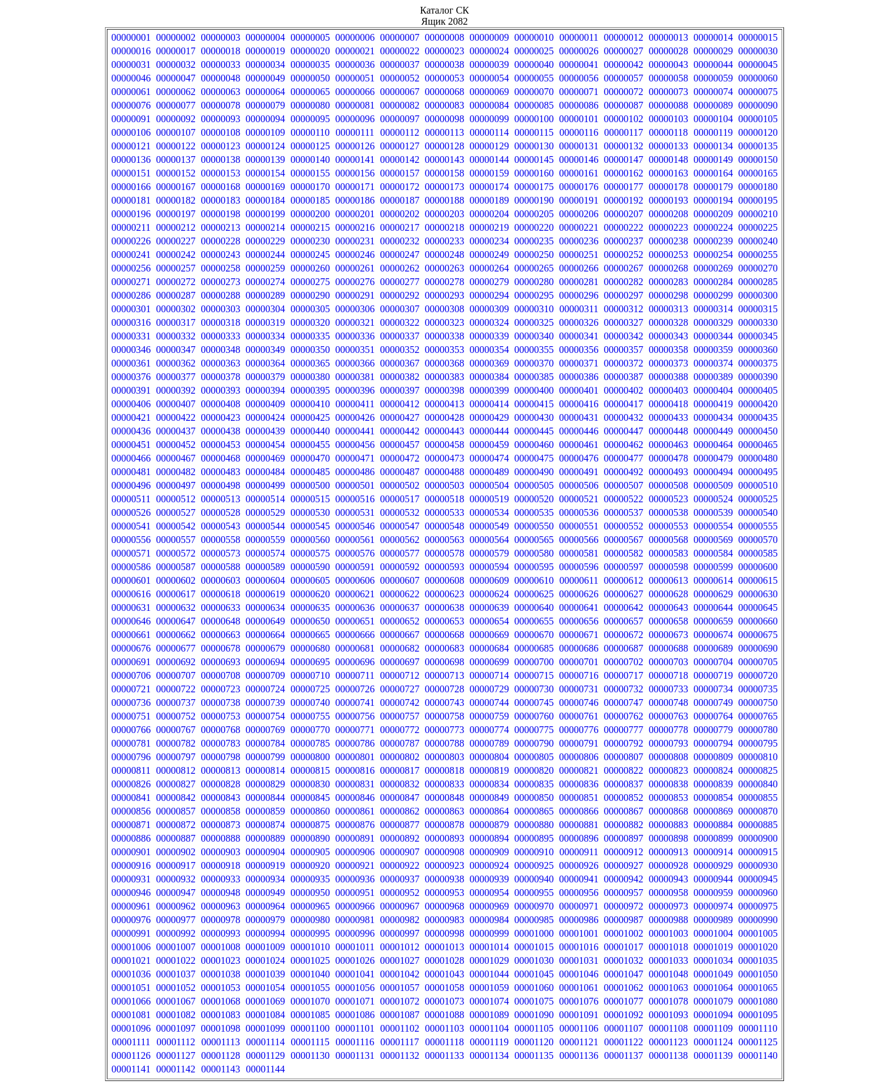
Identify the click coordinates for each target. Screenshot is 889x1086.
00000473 (444, 458)
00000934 (265, 879)
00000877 (399, 824)
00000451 (131, 444)
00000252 (623, 254)
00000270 (758, 268)
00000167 (176, 186)
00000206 (579, 214)
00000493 (668, 471)
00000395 (310, 390)
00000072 (623, 91)
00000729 (489, 689)
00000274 (265, 281)
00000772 (399, 729)
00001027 (399, 960)
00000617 (176, 594)
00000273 (220, 281)
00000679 (265, 648)
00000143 (444, 159)
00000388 (668, 376)
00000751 (131, 716)
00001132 (399, 1055)
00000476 (579, 458)
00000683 (444, 648)
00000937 (399, 879)
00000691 (131, 662)
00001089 (489, 1014)
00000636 (355, 607)
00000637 (399, 607)
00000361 (131, 363)
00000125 (310, 146)
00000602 (176, 580)
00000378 (220, 376)
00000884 (713, 824)
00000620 (310, 594)
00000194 (713, 200)
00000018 (220, 51)
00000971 (579, 906)
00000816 (355, 770)
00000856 (131, 811)
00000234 (489, 241)
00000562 (399, 539)
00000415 (534, 404)
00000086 (579, 105)
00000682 (399, 648)
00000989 (713, 919)
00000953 (444, 892)
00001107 (623, 1028)
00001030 (534, 960)
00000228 (220, 241)
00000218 (444, 227)
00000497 (176, 485)
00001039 (265, 974)
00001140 (757, 1055)
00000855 (758, 797)
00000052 (399, 78)
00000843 (220, 797)
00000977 (176, 919)
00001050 (758, 974)
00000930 (758, 865)
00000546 (355, 526)
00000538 (668, 512)
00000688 (668, 648)
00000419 (713, 404)
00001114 (265, 1042)
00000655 (534, 621)
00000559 (265, 539)
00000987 (623, 919)
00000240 (758, 241)
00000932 (176, 879)
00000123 (220, 146)
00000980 (310, 919)
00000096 (355, 119)
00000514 (265, 499)
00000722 (176, 689)
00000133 (668, 146)
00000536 (579, 512)
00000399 (489, 390)
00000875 (310, 824)
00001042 (399, 974)
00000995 (310, 933)
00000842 (176, 797)
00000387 (623, 376)
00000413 (444, 404)
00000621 (355, 594)
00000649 (265, 621)
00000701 (579, 662)
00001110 (757, 1028)
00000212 (176, 227)
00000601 (131, 580)
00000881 (579, 824)
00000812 (176, 770)
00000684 (489, 648)
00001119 (489, 1042)
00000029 (713, 51)
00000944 (713, 879)
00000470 (310, 458)
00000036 (355, 64)
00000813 (220, 770)
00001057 (399, 987)
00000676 (131, 648)
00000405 (758, 390)
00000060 (758, 78)
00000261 (355, 268)
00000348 (220, 349)
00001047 (623, 974)
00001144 (265, 1069)
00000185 (310, 200)
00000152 (176, 173)
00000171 (355, 186)
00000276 (355, 281)
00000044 (713, 64)
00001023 (220, 960)
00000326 (579, 322)
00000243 (220, 254)
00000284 (713, 281)
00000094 (265, 119)
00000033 (220, 64)
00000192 (623, 200)
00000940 (534, 879)
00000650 (310, 621)
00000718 (668, 675)
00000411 (354, 404)
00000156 (355, 173)
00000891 (355, 838)
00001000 (534, 933)
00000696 (355, 662)
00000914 (713, 852)
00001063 (668, 987)
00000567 (623, 539)
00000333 (220, 336)
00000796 (131, 757)
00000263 (444, 268)
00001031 (579, 960)
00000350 (310, 349)
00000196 (131, 214)
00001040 (310, 974)
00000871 (131, 824)
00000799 (265, 757)
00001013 (444, 947)
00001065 (758, 987)
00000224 (713, 227)
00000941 (579, 879)
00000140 (310, 159)
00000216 (355, 227)
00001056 (355, 987)
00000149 (713, 159)
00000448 (668, 431)
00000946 (131, 892)
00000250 (534, 254)
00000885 (758, 824)
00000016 (131, 51)
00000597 (623, 567)
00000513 (220, 499)
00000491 (579, 471)
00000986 (579, 919)
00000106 (131, 132)
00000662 (176, 634)
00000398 (444, 390)
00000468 (220, 458)
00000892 (399, 838)
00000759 (489, 716)
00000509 (713, 485)
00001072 (399, 1001)
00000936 (355, 879)
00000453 (220, 444)
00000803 (444, 757)
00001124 (712, 1042)
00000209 (713, 214)
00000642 (623, 607)
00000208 (668, 214)
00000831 (355, 784)
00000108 (220, 132)
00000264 (489, 268)
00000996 (355, 933)
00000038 (444, 64)
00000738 (220, 702)
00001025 (310, 960)
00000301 (131, 309)
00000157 (399, 173)
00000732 (623, 689)
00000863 (444, 811)
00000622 (399, 594)
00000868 (668, 811)
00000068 (444, 91)
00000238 (668, 241)
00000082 (399, 105)
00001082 (176, 1014)
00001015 (534, 947)
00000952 (399, 892)
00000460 (534, 444)
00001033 (668, 960)
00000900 (758, 838)
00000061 (131, 91)
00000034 (265, 64)
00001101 (354, 1028)
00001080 (758, 1001)
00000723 (220, 689)
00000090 (758, 105)
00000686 (579, 648)
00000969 (489, 906)
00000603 (220, 580)
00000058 (668, 78)
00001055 (310, 987)
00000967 (399, 906)
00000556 (131, 539)
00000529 (265, 512)
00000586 (131, 567)
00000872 (176, 824)
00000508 (668, 485)
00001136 (578, 1055)
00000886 (131, 838)
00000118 (668, 132)
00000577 (399, 553)
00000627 (623, 594)
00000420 (758, 404)
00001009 (265, 947)
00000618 (220, 594)
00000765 (758, 716)
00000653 (444, 621)
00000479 (713, 458)
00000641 (579, 607)
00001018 (668, 947)
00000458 (444, 444)
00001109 (712, 1028)
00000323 (444, 322)
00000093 (220, 119)
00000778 (668, 729)
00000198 (220, 214)
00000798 (220, 757)
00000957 (623, 892)
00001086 (355, 1014)
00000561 (355, 539)
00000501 (355, 485)
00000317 (176, 322)
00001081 (131, 1014)
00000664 (265, 634)
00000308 (444, 309)
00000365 (310, 363)
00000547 (399, 526)
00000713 (444, 675)
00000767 (176, 729)
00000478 (668, 458)
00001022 (176, 960)
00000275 (310, 281)
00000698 (444, 662)
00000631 (131, 607)
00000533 (444, 512)
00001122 (623, 1042)
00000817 (399, 770)
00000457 (399, 444)
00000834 (489, 784)
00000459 (489, 444)
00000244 (265, 254)
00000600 (758, 567)
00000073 (668, 91)
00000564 (489, 539)
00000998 (444, 933)
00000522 (623, 499)
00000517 (399, 499)
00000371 (579, 363)
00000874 (265, 824)
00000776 (579, 729)
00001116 (355, 1042)
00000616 (131, 594)
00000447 (623, 431)
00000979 (265, 919)
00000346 (131, 349)
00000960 (758, 892)
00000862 (399, 811)
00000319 (265, 322)
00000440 (310, 431)
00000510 (758, 485)
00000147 (623, 159)
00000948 (220, 892)
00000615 (758, 580)
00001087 (399, 1014)
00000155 (310, 173)
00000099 (489, 119)
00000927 (623, 865)
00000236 (579, 241)
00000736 (131, 702)
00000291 (355, 295)
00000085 (534, 105)
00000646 (131, 621)
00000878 (444, 824)
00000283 (668, 281)
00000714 (489, 675)
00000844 (265, 797)
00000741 (355, 702)
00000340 (534, 336)
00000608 (444, 580)
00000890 (310, 838)
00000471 (355, 458)
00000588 (220, 567)
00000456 (355, 444)
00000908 (444, 852)
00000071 (579, 91)
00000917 (176, 865)
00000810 (758, 757)
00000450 (758, 431)
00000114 (489, 132)
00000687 (623, 648)
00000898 (668, 838)
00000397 (399, 390)
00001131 (354, 1055)
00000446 (579, 431)
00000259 (265, 268)
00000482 (176, 471)
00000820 (534, 770)
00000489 (489, 471)
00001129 (265, 1055)
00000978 (220, 919)
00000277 (399, 281)
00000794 (713, 743)
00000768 (220, 729)
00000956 (579, 892)
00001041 (355, 974)
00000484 (265, 471)
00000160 (534, 173)
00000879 (489, 824)
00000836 (579, 784)
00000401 (579, 390)
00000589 (265, 567)
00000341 (579, 336)
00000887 (176, 838)
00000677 (176, 648)
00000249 (489, 254)
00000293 (444, 295)
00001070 (310, 1001)
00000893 (444, 838)
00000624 (489, 594)
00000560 (310, 539)
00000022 (399, 51)
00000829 (265, 784)
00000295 (534, 295)
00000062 (176, 91)
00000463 (668, 444)
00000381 (355, 376)
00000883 (668, 824)
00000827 (176, 784)
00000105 (758, 119)
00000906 (355, 852)
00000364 (265, 363)
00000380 (310, 376)
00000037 (399, 64)
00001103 (444, 1028)
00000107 (176, 132)
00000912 (623, 852)
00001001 (579, 933)
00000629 (713, 594)
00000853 (668, 797)
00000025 (534, 51)
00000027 (623, 51)
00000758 (444, 716)
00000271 (131, 281)
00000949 (265, 892)
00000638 (444, 607)
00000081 (355, 105)
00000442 (399, 431)
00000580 (534, 553)
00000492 (623, 471)
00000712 (399, 675)
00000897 (623, 838)
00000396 (355, 390)
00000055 (534, 78)
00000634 (265, 607)
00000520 (534, 499)
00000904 (265, 852)
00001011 (354, 947)
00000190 (534, 200)
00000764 (713, 716)
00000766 (131, 729)
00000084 (489, 105)
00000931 (131, 879)
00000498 (220, 485)
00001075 (534, 1001)
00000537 (623, 512)
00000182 (176, 200)
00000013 (668, 37)
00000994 (265, 933)
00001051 (131, 987)
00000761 (579, 716)
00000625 (534, 594)
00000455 (310, 444)
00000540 (758, 512)
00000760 (534, 716)
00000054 (489, 78)
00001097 (176, 1028)
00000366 (355, 363)
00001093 (668, 1014)
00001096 (131, 1028)
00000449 (713, 431)
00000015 (758, 37)
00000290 (310, 295)
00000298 (668, 295)
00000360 (758, 349)
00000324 (489, 322)
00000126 (355, 146)
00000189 (489, 200)
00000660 (758, 621)
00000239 (713, 241)
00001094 (713, 1014)
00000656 (579, 621)
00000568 (668, 539)
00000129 (489, 146)
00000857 (176, 811)
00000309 (489, 309)
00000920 (310, 865)
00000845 (310, 797)
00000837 (623, 784)
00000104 (713, 119)
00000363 (220, 363)
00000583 (668, 553)
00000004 (265, 37)
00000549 (489, 526)
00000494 (713, 471)
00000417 (623, 404)
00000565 (534, 539)
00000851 (579, 797)
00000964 (265, 906)
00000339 (489, 336)
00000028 (668, 51)
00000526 (131, 512)
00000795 (758, 743)
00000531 (355, 512)
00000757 (399, 716)
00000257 (176, 268)
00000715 (534, 675)
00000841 (131, 797)
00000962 (176, 906)
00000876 (355, 824)
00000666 (355, 634)
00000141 (355, 159)
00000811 (131, 770)
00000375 (758, 363)
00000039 (489, 64)
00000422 (176, 417)
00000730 (534, 689)
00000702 (623, 662)
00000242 (176, 254)
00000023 (444, 51)
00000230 (310, 241)
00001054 (265, 987)
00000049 (265, 78)
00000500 (310, 485)
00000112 (399, 132)
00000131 (579, 146)
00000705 (758, 662)
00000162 (623, 173)
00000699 (489, 662)
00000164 (713, 173)
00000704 (713, 662)
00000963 (220, 906)
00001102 (399, 1028)
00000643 (668, 607)
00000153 (220, 173)
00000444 (489, 431)
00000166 (131, 186)
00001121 (578, 1042)
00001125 (757, 1042)
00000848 (444, 797)
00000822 (623, 770)
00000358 (668, 349)
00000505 (534, 485)
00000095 (310, 119)
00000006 (355, 37)
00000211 (131, 227)
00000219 (489, 227)
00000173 (444, 186)
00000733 (668, 689)
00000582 (623, 553)
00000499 (265, 485)
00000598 (668, 567)
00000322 (399, 322)
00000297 (623, 295)
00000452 (176, 444)
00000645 (758, 607)
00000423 (220, 417)
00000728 (444, 689)
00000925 (534, 865)
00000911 (578, 852)
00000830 (310, 784)
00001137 (623, 1055)
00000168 (220, 186)
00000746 (579, 702)
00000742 (399, 702)
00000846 (355, 797)
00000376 (131, 376)
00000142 (399, 159)
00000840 (758, 784)
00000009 (489, 37)
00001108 (668, 1028)
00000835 (534, 784)
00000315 (758, 309)
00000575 (310, 553)
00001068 (220, 1001)
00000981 (355, 919)
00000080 (310, 105)
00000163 (668, 173)
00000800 (310, 757)
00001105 (533, 1028)
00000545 (310, 526)
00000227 (176, 241)
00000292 (399, 295)
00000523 (668, 499)
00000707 (176, 675)
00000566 (579, 539)
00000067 (399, 91)
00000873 (220, 824)
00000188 (444, 200)
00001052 (176, 987)
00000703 (668, 662)
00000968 (444, 906)
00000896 (579, 838)
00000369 (489, 363)
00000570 (758, 539)
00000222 (623, 227)
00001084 (265, 1014)
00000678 (220, 648)
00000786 (355, 743)
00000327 (623, 322)
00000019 (265, 51)
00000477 (623, 458)
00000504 (489, 485)
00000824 (713, 770)
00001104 (489, 1028)
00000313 (668, 309)
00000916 (131, 865)
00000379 (265, 376)
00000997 (399, 933)
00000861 (355, 811)
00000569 (713, 539)
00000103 (668, 119)
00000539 (713, 512)
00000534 (489, 512)
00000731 (579, 689)
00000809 (713, 757)
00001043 (444, 974)
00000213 (220, 227)
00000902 (176, 852)
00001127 (175, 1055)
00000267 (623, 268)
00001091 (579, 1014)
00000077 (176, 105)
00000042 (623, 64)
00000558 (220, 539)
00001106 (578, 1028)
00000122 (176, 146)
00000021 (355, 51)
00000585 (758, 553)
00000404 (713, 390)
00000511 (131, 499)
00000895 (534, 838)
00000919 (265, 865)
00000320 (310, 322)
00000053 (444, 78)
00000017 (176, 51)
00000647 (176, 621)
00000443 (444, 431)
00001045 (534, 974)
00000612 (623, 580)
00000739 (265, 702)
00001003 (668, 933)
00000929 (713, 865)
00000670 (534, 634)
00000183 (220, 200)
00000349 (265, 349)
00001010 (310, 947)
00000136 (131, 159)
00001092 (623, 1014)
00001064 (713, 987)
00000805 (534, 757)
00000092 (176, 119)
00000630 (758, 594)
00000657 (623, 621)
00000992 (176, 933)
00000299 (713, 295)
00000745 (534, 702)
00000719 (713, 675)
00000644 (713, 607)
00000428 (444, 417)
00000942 (623, 879)
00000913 (668, 852)
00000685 (534, 648)
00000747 (623, 702)
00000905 (310, 852)
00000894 (489, 838)
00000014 (713, 37)
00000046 (131, 78)
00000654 (489, 621)
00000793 (668, 743)
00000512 (176, 499)
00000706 (131, 675)
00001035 (758, 960)
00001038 (220, 974)
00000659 (713, 621)
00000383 (444, 376)
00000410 (310, 404)
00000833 (444, 784)
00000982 (399, 919)
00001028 (444, 960)
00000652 (399, 621)
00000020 (310, 51)
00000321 (355, 322)
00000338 (444, 336)
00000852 (623, 797)
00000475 (534, 458)
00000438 (220, 431)
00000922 (399, 865)
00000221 (579, 227)
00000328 (668, 322)
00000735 (758, 689)
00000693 (220, 662)
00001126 (131, 1055)
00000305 (310, 309)
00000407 (176, 404)
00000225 (758, 227)
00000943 (668, 879)
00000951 (355, 892)
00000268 (668, 268)
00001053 (220, 987)
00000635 (310, 607)
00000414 (489, 404)
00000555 (758, 526)
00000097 (399, 119)
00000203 (444, 214)
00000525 (758, 499)
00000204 (489, 214)
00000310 (534, 309)
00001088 (444, 1014)
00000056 (579, 78)
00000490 (534, 471)
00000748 (668, 702)
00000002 (176, 37)
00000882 (623, 824)
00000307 (399, 309)
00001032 (623, 960)
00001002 (623, 933)
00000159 (489, 173)
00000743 (444, 702)
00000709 (265, 675)
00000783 (220, 743)
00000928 (668, 865)
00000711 (354, 675)
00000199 (265, 214)
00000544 (265, 526)
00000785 (310, 743)
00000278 (444, 281)
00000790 (534, 743)
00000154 (265, 173)
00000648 (220, 621)
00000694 (265, 662)
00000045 (758, 64)
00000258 (220, 268)
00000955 (534, 892)
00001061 (579, 987)
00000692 (176, 662)
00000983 (444, 919)
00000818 (444, 770)
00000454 (265, 444)
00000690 (758, 648)
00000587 (176, 567)
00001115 (310, 1042)
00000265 (534, 268)
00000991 (131, 933)
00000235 (534, 241)
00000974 (713, 906)
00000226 (131, 241)
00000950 (310, 892)
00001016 (579, 947)
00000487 (399, 471)
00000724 (265, 689)
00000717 (623, 675)
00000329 (713, 322)
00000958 (668, 892)
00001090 (534, 1014)
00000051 (355, 78)
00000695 (310, 662)
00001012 (399, 947)
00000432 (623, 417)
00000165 (758, 173)
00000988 (668, 919)
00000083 (444, 105)
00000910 (534, 852)
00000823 (668, 770)
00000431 (579, 417)
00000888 (220, 838)
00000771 (355, 729)
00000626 (579, 594)
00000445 (534, 431)
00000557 (176, 539)
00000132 (623, 146)
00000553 (668, 526)
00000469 (265, 458)
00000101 (579, 119)
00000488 (444, 471)
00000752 (176, 716)
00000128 (444, 146)
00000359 (713, 349)
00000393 (220, 390)
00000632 (176, 607)
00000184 (265, 200)
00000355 (534, 349)
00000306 (355, 309)
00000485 (310, 471)
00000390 (758, 376)
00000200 (310, 214)
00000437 (176, 431)
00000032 (176, 64)
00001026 (355, 960)
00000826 (131, 784)
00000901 (131, 852)
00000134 (713, 146)
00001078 (668, 1001)
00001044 (489, 974)
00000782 (176, 743)
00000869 (713, 811)
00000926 (579, 865)
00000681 (355, 648)
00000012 (623, 37)
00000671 (579, 634)
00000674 (713, 634)
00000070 (534, 91)
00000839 (713, 784)
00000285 (758, 281)
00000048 (220, 78)
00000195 (758, 200)
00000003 (220, 37)
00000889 (265, 838)
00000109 (265, 132)
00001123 (668, 1042)
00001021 (131, 960)
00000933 (220, 879)
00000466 (131, 458)
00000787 (399, 743)
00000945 (758, 879)
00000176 (579, 186)
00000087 (623, 105)
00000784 (265, 743)
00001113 (220, 1042)
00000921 (355, 865)
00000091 (131, 119)
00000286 (131, 295)
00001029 (489, 960)
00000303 (220, 309)
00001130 (310, 1055)
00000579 (489, 553)
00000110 (310, 132)
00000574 (265, 553)
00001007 (176, 947)
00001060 (534, 987)
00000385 (534, 376)
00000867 (623, 811)
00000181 (131, 200)
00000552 (623, 526)
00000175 (534, 186)
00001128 (220, 1055)
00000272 (176, 281)
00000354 (489, 349)
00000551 (579, 526)
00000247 (399, 254)
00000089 (713, 105)
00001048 (668, 974)
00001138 (668, 1055)
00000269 (713, 268)
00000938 (444, 879)
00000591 (355, 567)
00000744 (489, 702)
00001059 (489, 987)
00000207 (623, 214)
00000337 (399, 336)
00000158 (444, 173)
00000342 (623, 336)
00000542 (176, 526)
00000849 (489, 797)
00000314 (713, 309)
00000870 (758, 811)
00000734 (713, 689)
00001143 (220, 1069)
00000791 (579, 743)
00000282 (623, 281)
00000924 (489, 865)
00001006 (131, 947)
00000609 (489, 580)
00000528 (220, 512)
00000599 (713, 567)
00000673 (668, 634)
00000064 (265, 91)
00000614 (713, 580)
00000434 (713, 417)
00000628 (668, 594)
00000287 (176, 295)
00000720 (758, 675)
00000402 (623, 390)
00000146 (579, 159)
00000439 (265, 431)
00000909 (489, 852)
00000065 (310, 91)
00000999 (489, 933)
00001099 (265, 1028)
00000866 (579, 811)
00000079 (265, 105)
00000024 (489, 51)
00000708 (220, 675)
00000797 (176, 757)
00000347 (176, 349)
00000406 (131, 404)
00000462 (623, 444)
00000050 (310, 78)
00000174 (489, 186)
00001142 (175, 1069)
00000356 (579, 349)
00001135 (533, 1055)
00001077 (623, 1001)
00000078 (220, 105)
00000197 (176, 214)
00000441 (355, 431)
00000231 (355, 241)
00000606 (355, 580)
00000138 (220, 159)
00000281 (579, 281)
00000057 (623, 78)
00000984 (489, 919)
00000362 (176, 363)
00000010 (534, 37)
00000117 (623, 132)
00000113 (444, 132)
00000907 (399, 852)
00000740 (310, 702)
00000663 (220, 634)
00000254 (713, 254)
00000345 (758, 336)
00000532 (399, 512)
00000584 (713, 553)
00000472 (399, 458)
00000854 (713, 797)
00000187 (399, 200)
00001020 (758, 947)
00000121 (131, 146)
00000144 (489, 159)
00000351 (355, 349)
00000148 (668, 159)
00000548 (444, 526)
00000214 (265, 227)
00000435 (758, 417)
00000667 (399, 634)
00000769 (265, 729)
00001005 (758, 933)
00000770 (310, 729)
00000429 (489, 417)
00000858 (220, 811)
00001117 (399, 1042)
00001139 (712, 1055)
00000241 (131, 254)
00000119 (712, 132)
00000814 (265, 770)
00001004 (713, 933)
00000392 (176, 390)
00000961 (131, 906)
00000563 (444, 539)
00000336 (355, 336)
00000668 (444, 634)
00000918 (220, 865)
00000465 (758, 444)
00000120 (758, 132)
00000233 (444, 241)
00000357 (623, 349)
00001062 (623, 987)
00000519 (489, 499)
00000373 (668, 363)
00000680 (310, 648)
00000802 (399, 757)
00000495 (758, 471)
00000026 (579, 51)
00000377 (176, 376)
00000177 (623, 186)
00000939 (489, 879)
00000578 (444, 553)
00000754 (265, 716)
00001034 (713, 960)
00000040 (534, 64)
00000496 (131, 485)
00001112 (175, 1042)
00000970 (534, 906)
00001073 (444, 1001)
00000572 (176, 553)
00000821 (579, 770)
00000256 (131, 268)
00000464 (713, 444)
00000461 (579, 444)
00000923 (444, 865)
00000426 (355, 417)
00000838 (668, 784)
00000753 (220, 716)
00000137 (176, 159)
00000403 (668, 390)
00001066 (131, 1001)
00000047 (176, 78)
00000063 (220, 91)
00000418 (668, 404)
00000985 (534, 919)
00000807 (623, 757)
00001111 (131, 1042)
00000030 (758, 51)
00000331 (131, 336)
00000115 (533, 132)
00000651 (355, 621)
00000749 (713, 702)
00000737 (176, 702)
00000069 (489, 91)
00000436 (131, 431)
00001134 (489, 1055)
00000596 (579, 567)
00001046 (579, 974)
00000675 (758, 634)
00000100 (534, 119)
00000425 (310, 417)
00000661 (131, 634)
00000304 (265, 309)
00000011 (578, 37)
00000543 (220, 526)
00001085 (310, 1014)
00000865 (534, 811)
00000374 (713, 363)
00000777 (623, 729)
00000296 (579, 295)
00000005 (310, 37)
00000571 (131, 553)
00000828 (220, 784)
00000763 (668, 716)
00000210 (758, 214)
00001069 (265, 1001)
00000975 (758, 906)
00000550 (534, 526)
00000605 (310, 580)
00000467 (176, 458)
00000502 (399, 485)
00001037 (176, 974)
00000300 (758, 295)
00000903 (220, 852)
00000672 (623, 634)
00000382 (399, 376)
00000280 (534, 281)
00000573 (220, 553)
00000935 (310, 879)
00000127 (399, 146)
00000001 (131, 37)
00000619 (265, 594)
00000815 (310, 770)
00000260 (310, 268)
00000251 (579, 254)
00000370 (534, 363)
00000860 (310, 811)
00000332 (176, 336)
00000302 (176, 309)
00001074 (489, 1001)
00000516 (355, 499)
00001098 (220, 1028)
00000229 (265, 241)
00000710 (310, 675)
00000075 (758, 91)
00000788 (444, 743)
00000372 (623, 363)
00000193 (668, 200)
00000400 (534, 390)
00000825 (758, 770)
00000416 (579, 404)
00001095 (758, 1014)
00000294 (489, 295)
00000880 (534, 824)
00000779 (713, 729)
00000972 (623, 906)
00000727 (399, 689)
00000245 (310, 254)
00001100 (310, 1028)
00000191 (579, 200)
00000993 (220, 933)
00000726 (355, 689)
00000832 (399, 784)
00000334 (265, 336)
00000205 (534, 214)
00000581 (579, 553)
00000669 (489, 634)
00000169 (265, 186)
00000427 (399, 417)
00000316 (131, 322)
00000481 (131, 471)
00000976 (131, 919)
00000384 (489, 376)
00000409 (265, 404)
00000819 (489, 770)
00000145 (534, 159)
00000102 (623, 119)
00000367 (399, 363)
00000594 (489, 567)
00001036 (131, 974)
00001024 (265, 960)
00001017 (623, 947)
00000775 (534, 729)
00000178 (668, 186)
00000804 (489, 757)
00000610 (534, 580)
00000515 (310, 499)
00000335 (310, 336)
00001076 (579, 1001)
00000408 (220, 404)
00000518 (444, 499)
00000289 (265, 295)
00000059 (713, 78)
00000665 (310, 634)
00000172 (399, 186)
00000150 (758, 159)
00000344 (713, 336)
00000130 (534, 146)
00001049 (713, 974)
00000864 (489, 811)
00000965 (310, 906)
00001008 (220, 947)
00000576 (355, 553)
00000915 (758, 852)
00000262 (399, 268)
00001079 (713, 1001)
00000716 (579, 675)
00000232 (399, 241)
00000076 (131, 105)
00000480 (758, 458)
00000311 (578, 309)
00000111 (355, 132)
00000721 (131, 689)
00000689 (713, 648)
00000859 (265, 811)
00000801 (355, 757)
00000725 (310, 689)
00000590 (310, 567)
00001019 (713, 947)
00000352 (399, 349)
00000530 (310, 512)
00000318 (220, 322)
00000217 (399, 227)
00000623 (444, 594)
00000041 (579, 64)
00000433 (668, 417)
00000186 (355, 200)
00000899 (713, 838)
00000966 (355, 906)
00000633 (220, 607)
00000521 (579, 499)
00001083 (220, 1014)
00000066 (355, 91)
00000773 (444, 729)
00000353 (444, 349)
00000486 (355, 471)
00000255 (758, 254)
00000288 (220, 295)
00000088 (668, 105)
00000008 (444, 37)
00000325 (534, 322)
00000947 (176, 892)
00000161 (579, 173)
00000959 (713, 892)
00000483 (220, 471)
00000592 (399, 567)
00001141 (131, 1069)
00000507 (623, 485)
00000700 (534, 662)
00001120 (533, 1042)
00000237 (623, 241)
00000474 (489, 458)
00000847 (399, 797)
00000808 (668, 757)
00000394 (265, 390)
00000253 (668, 254)
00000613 (668, 580)
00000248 (444, 254)
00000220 (534, 227)
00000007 (399, 37)
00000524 (713, 499)
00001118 (444, 1042)
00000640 (534, 607)
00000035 (310, 64)
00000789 (489, 743)
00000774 (489, 729)
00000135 (758, 146)
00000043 (668, 64)
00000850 (534, 797)
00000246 (355, 254)
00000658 (668, 621)
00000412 (399, 404)
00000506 (579, 485)
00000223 (668, 227)
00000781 (131, 743)
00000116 (578, 132)
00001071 (355, 1001)
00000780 (758, 729)
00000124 (265, 146)
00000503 (444, 485)
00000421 (131, 417)
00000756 (355, 716)
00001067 (176, 1001)
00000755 (310, 716)
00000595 (534, 567)
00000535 (534, 512)
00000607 (399, 580)
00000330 (758, 322)
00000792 (623, 743)
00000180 (758, 186)
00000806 (579, 757)
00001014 (489, 947)
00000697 (399, 662)
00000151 (131, 173)
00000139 (265, 159)
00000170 (310, 186)
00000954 (489, 892)
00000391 (131, 390)
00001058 (444, 987)
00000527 (176, 512)
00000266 (579, 268)
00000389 (713, 376)
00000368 (444, 363)
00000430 (534, 417)
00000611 (578, 580)
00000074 (713, 91)
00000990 (758, 919)
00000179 (713, 186)
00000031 (131, 64)
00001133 (444, 1055)
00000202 (399, 214)
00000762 (623, 716)
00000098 (444, 119)
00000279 (489, 281)
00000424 (265, 417)
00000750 (758, 702)
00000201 (355, 214)
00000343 (668, 336)
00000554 (713, 526)
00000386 (579, 376)
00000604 (265, 580)
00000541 (131, 526)
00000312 (623, 309)
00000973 (668, 906)
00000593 (444, 567)
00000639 (489, 607)
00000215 (310, 227)
